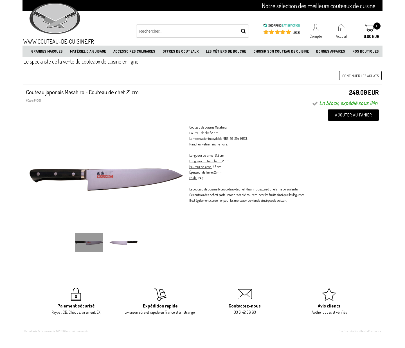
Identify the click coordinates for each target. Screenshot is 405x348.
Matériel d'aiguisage (88, 51)
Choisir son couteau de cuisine (281, 51)
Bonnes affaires (330, 51)
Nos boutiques (365, 51)
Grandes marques (47, 51)
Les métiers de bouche (226, 51)
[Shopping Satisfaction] (281, 26)
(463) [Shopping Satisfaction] (296, 32)
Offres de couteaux (181, 51)
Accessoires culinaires (134, 51)
